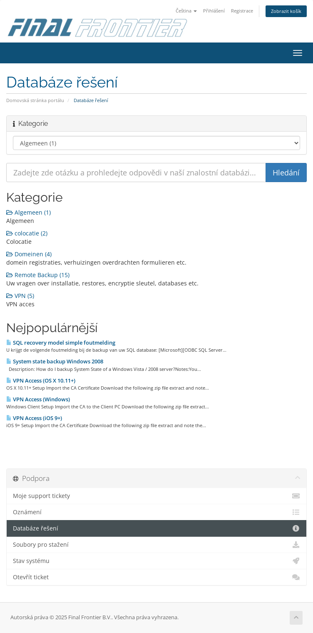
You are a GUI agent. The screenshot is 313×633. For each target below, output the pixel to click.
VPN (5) (20, 296)
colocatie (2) (26, 233)
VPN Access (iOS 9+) (34, 418)
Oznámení (156, 512)
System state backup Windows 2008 (54, 361)
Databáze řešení (156, 528)
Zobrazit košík (286, 11)
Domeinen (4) (29, 254)
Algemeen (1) (28, 212)
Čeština (186, 11)
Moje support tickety (156, 496)
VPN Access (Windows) (38, 399)
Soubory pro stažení (156, 545)
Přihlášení (214, 11)
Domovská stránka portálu (35, 100)
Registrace (242, 11)
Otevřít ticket (156, 577)
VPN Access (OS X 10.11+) (40, 380)
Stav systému (156, 561)
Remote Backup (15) (38, 275)
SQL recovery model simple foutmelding (60, 342)
